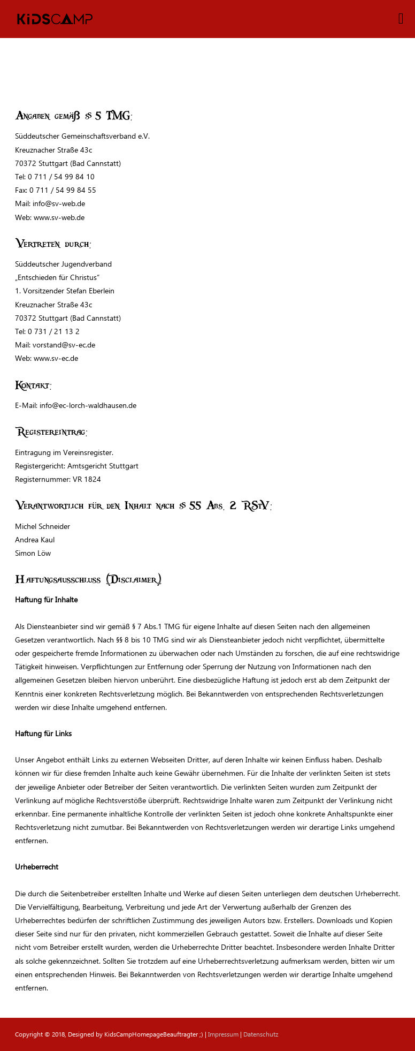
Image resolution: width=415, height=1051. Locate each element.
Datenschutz (260, 1034)
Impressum (223, 1034)
